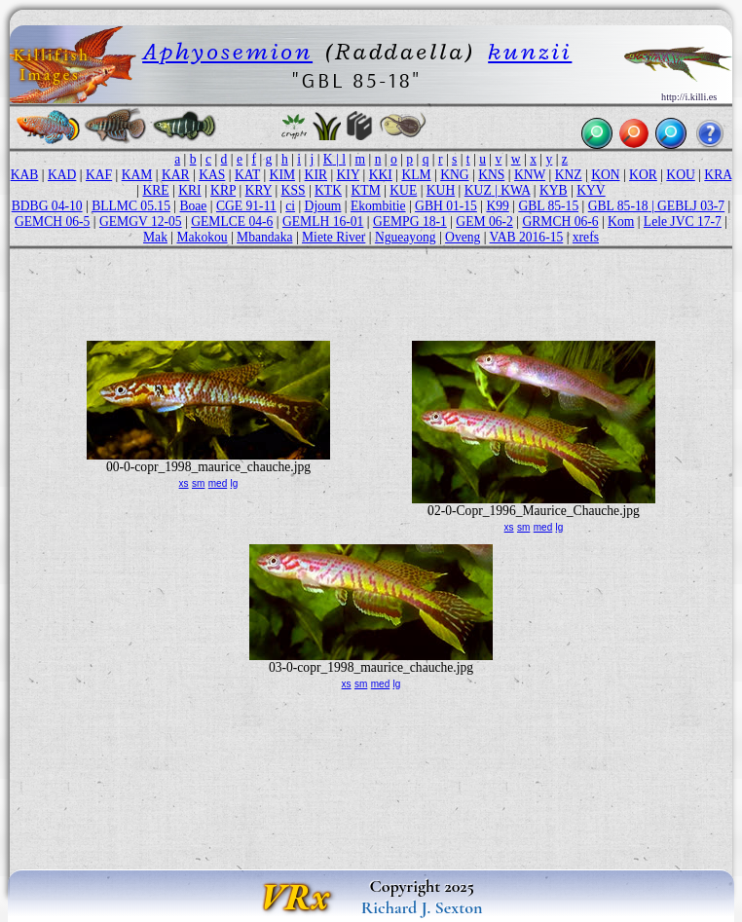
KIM (282, 174)
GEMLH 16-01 (322, 221)
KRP (223, 190)
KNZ (568, 174)
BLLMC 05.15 (131, 206)
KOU (680, 174)
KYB (553, 190)
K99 (497, 206)
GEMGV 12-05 (140, 221)
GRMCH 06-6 (560, 221)
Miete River (333, 237)
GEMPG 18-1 (410, 221)
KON (605, 174)
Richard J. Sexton (422, 907)
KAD (62, 174)
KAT (247, 174)
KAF (99, 174)
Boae (192, 206)
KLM (415, 174)
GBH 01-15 (446, 206)
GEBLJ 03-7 (690, 206)
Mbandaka (264, 237)
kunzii (530, 51)
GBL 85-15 (548, 206)
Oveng (462, 237)
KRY (258, 190)
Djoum (323, 206)
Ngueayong (405, 237)
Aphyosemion (227, 51)
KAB (25, 174)
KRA (717, 174)
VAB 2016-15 (527, 237)
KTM (366, 190)
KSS (293, 190)
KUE (403, 190)
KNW (529, 174)
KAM (137, 174)
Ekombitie (378, 206)
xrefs (586, 237)
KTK (328, 190)
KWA (515, 190)
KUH (441, 190)
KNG (454, 174)
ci (290, 206)
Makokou (201, 237)
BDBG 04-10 (47, 206)
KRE (155, 190)
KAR (176, 174)
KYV (590, 190)
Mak (155, 237)
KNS (491, 174)
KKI (380, 174)
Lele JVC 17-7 (683, 221)
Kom (621, 221)
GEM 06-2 (484, 221)
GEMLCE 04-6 (232, 221)
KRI (189, 190)
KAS (212, 174)
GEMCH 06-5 (52, 221)
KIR (316, 174)
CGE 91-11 (246, 206)
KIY (348, 174)
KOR (643, 174)
